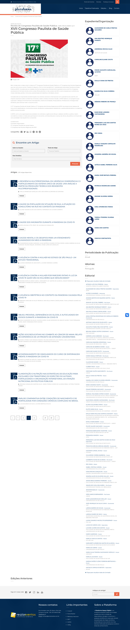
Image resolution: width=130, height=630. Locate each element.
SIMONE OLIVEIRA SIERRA (104, 197)
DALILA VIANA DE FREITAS (104, 81)
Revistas (98, 2)
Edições (103, 8)
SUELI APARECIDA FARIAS (104, 207)
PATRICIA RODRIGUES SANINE (105, 186)
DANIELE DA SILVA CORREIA (104, 91)
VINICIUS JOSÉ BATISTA (103, 239)
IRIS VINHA (98, 134)
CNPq (69, 618)
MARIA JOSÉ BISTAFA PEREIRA (105, 176)
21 (45, 418)
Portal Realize (71, 607)
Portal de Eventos (89, 2)
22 (51, 418)
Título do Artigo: (53, 148)
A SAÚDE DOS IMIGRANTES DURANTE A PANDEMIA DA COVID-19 (46, 223)
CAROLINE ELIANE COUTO (104, 60)
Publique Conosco (108, 2)
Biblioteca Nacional (72, 610)
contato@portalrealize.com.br (50, 609)
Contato (116, 8)
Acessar (21, 196)
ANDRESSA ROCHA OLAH (103, 49)
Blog (110, 8)
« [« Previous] (12, 418)
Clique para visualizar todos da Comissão (97, 281)
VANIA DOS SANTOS (102, 228)
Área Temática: (17, 156)
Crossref (69, 604)
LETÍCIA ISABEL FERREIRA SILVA (106, 165)
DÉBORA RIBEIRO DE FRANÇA (105, 102)
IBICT (68, 612)
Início (81, 8)
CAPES (69, 615)
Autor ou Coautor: (18, 148)
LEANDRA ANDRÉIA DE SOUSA (105, 155)
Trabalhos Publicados (92, 8)
